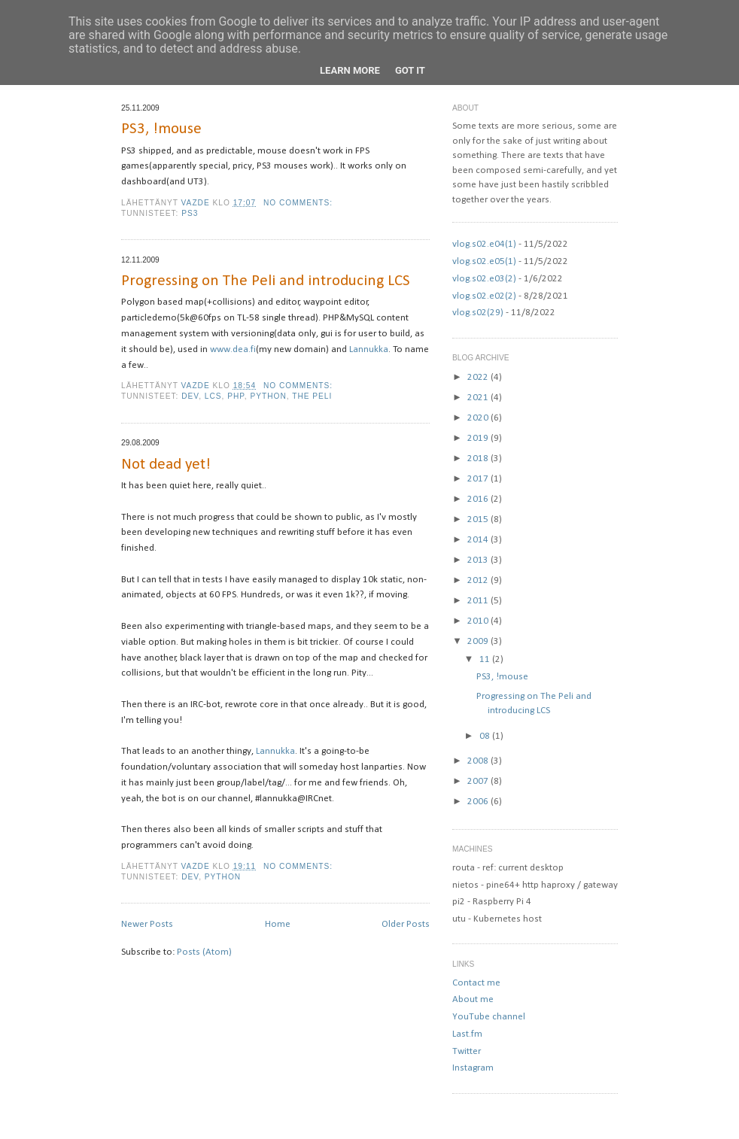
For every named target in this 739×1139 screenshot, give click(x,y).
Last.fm (467, 1034)
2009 (479, 641)
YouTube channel (488, 1017)
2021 (479, 397)
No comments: (299, 203)
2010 (479, 621)
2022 (479, 377)
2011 (479, 601)
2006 (479, 801)
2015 (479, 519)
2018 (479, 458)
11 (485, 659)
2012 (479, 580)
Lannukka (368, 349)
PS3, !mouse (161, 129)
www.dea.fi (233, 349)
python (268, 396)
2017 (479, 479)
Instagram (473, 1068)
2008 (479, 761)
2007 (479, 781)
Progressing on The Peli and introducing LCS (265, 281)
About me (473, 999)
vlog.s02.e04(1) (484, 244)
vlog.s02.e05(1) (484, 261)
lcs (213, 396)
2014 (479, 540)
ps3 (189, 213)
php (236, 396)
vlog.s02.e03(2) (484, 279)
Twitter (466, 1051)
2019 (479, 438)
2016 (479, 499)
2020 (479, 418)
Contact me (476, 983)
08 (485, 736)
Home (277, 924)
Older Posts (406, 924)
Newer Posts (147, 924)
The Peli (312, 396)
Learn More (350, 70)
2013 (479, 560)
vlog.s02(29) (477, 312)
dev (190, 396)
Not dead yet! (166, 464)
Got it (410, 70)
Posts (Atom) (204, 952)
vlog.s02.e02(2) (484, 296)
